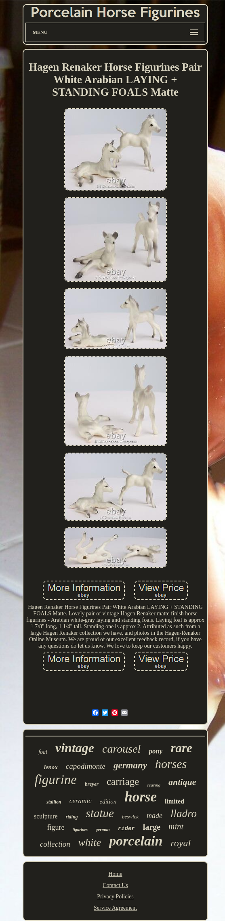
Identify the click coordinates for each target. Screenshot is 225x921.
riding (72, 817)
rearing (153, 785)
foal (42, 752)
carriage (123, 781)
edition (108, 801)
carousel (121, 749)
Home (115, 874)
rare (181, 748)
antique (182, 782)
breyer (92, 784)
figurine (56, 779)
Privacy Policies (115, 897)
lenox (51, 767)
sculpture (46, 816)
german (103, 829)
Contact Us (115, 885)
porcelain (135, 840)
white (89, 842)
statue (100, 813)
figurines (80, 829)
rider (126, 828)
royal (180, 843)
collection (55, 844)
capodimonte (85, 766)
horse (140, 797)
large (151, 826)
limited (174, 801)
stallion (53, 802)
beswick (130, 817)
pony (155, 751)
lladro (183, 814)
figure (56, 827)
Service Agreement (115, 908)
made (154, 816)
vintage (74, 748)
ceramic (80, 801)
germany (130, 765)
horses (171, 763)
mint (175, 826)
